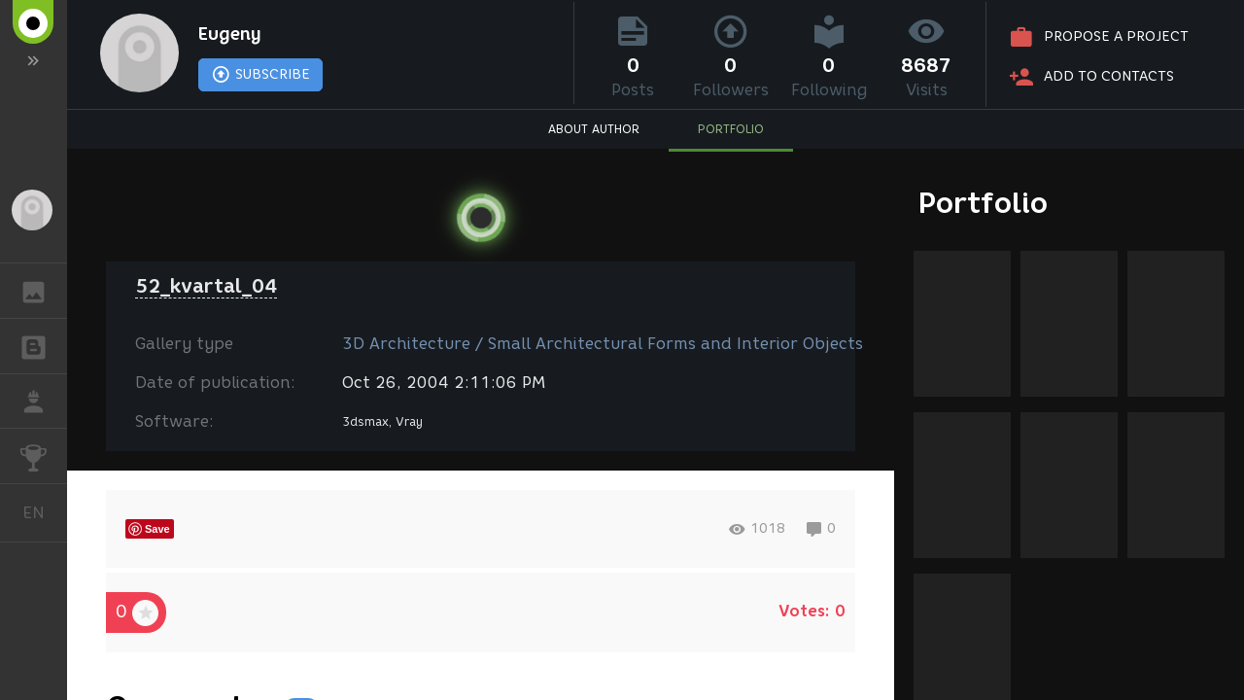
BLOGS (43, 345)
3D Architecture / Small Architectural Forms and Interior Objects (602, 343)
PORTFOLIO (731, 131)
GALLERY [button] (43, 290)
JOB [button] (43, 401)
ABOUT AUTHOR (593, 131)
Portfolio (983, 203)
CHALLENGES (43, 455)
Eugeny (235, 35)
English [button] (41, 513)
